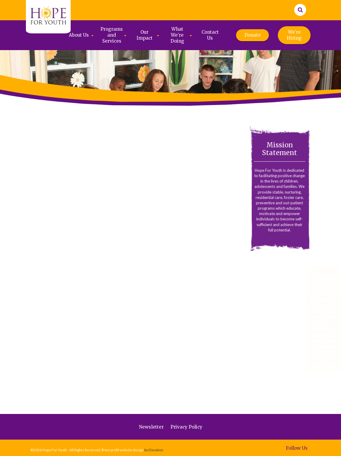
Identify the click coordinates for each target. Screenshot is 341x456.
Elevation (155, 450)
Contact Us (210, 35)
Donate (252, 35)
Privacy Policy (186, 427)
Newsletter (151, 427)
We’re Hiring (294, 35)
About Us (79, 35)
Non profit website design (123, 450)
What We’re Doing (177, 35)
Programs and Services (111, 35)
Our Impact (145, 35)
